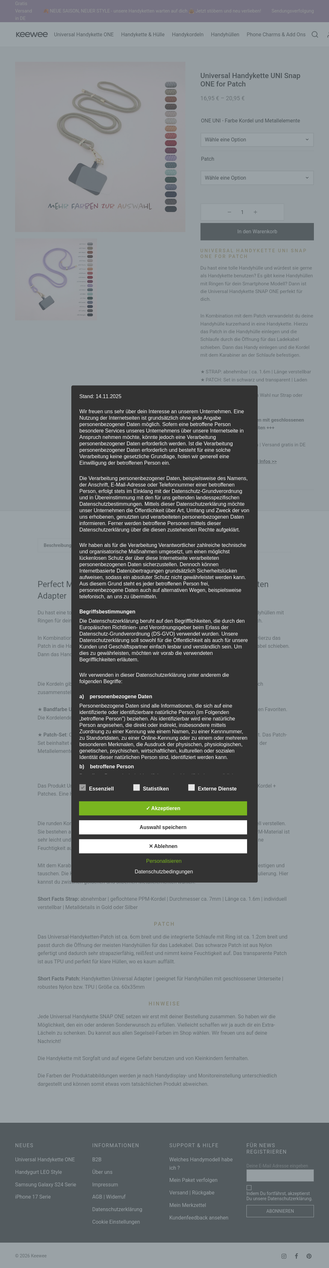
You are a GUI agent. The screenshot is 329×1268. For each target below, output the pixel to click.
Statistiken (155, 787)
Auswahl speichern (163, 827)
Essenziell (100, 787)
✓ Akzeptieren (163, 808)
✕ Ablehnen (163, 846)
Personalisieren (164, 860)
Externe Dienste (216, 787)
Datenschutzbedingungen (164, 871)
